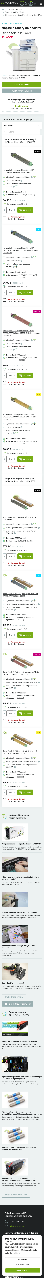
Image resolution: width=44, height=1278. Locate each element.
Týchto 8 (5, 75)
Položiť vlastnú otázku (18, 1004)
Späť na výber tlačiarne (13, 23)
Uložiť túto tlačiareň (22, 91)
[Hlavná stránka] (9, 3)
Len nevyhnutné (22, 1265)
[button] (26, 3)
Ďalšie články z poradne (16, 1195)
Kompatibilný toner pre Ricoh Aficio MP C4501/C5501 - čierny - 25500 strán (18, 171)
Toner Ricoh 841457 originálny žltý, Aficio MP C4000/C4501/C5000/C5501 (20, 752)
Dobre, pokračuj (22, 1270)
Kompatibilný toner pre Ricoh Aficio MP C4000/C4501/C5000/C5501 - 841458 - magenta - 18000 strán (22, 333)
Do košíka (25, 210)
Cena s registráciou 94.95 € (17, 287)
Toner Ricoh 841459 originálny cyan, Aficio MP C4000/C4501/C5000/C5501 (20, 595)
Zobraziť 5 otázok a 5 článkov (21, 108)
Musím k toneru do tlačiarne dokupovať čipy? (20, 912)
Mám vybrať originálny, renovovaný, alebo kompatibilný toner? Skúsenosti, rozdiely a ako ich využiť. (22, 1113)
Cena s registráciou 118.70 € (17, 629)
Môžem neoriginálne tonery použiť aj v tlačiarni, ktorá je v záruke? (21, 878)
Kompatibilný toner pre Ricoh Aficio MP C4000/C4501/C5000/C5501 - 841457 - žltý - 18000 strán (20, 416)
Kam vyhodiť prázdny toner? (13, 983)
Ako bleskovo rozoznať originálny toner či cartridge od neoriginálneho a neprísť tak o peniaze (19, 1179)
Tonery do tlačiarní (15, 9)
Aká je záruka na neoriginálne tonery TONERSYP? (21, 844)
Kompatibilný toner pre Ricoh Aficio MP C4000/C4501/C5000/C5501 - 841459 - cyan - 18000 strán (20, 250)
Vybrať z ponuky (21, 84)
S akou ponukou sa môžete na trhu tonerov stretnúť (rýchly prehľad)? (19, 1148)
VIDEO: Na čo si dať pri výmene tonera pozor (19, 1041)
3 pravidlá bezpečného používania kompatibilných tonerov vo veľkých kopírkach (22, 1078)
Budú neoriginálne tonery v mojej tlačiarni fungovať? (18, 947)
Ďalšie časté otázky (14, 997)
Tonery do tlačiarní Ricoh (14, 12)
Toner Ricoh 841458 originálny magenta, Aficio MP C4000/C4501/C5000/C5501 (21, 673)
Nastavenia (22, 1259)
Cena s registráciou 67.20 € (17, 550)
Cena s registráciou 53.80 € (17, 204)
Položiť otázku (21, 106)
